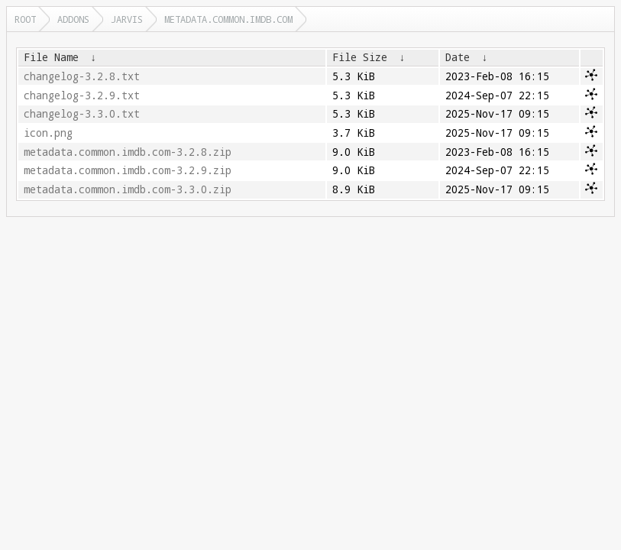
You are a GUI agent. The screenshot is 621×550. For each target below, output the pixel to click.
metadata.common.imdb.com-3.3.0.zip (127, 189)
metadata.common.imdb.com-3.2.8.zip (127, 152)
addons (73, 19)
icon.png (48, 133)
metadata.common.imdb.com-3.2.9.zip (127, 170)
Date (457, 57)
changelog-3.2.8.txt (82, 76)
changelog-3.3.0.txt (82, 114)
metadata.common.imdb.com (228, 19)
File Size (359, 57)
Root (25, 19)
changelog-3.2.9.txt (82, 95)
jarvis (127, 19)
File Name (51, 57)
